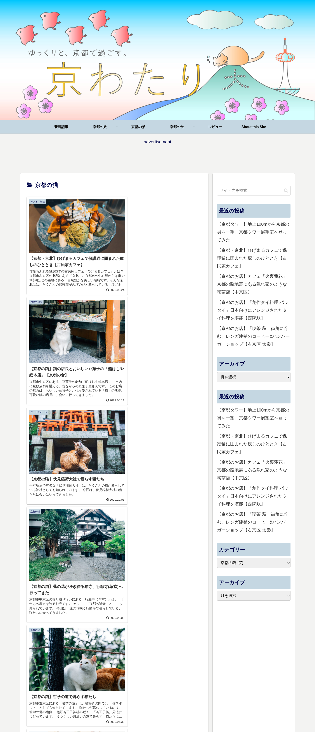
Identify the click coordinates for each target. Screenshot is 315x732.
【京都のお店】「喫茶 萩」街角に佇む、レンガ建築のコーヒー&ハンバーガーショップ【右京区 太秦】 (253, 336)
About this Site (281, 654)
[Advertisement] (157, 155)
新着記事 (193, 654)
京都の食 (243, 654)
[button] (286, 190)
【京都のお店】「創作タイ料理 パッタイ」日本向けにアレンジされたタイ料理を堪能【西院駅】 (252, 310)
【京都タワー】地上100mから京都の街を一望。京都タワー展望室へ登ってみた (253, 232)
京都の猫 (226, 654)
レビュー (260, 654)
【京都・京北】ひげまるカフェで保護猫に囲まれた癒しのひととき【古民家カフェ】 (252, 258)
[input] (253, 190)
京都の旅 (210, 654)
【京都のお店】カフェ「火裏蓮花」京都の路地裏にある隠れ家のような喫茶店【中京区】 (252, 284)
